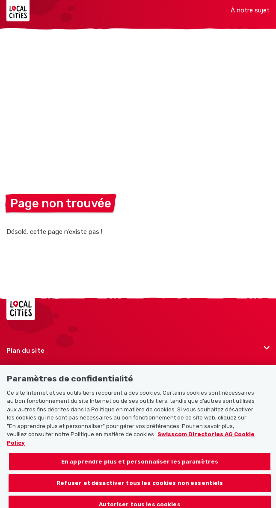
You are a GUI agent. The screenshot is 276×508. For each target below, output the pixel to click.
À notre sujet (250, 10)
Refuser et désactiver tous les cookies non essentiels (139, 487)
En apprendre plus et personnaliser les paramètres (139, 466)
